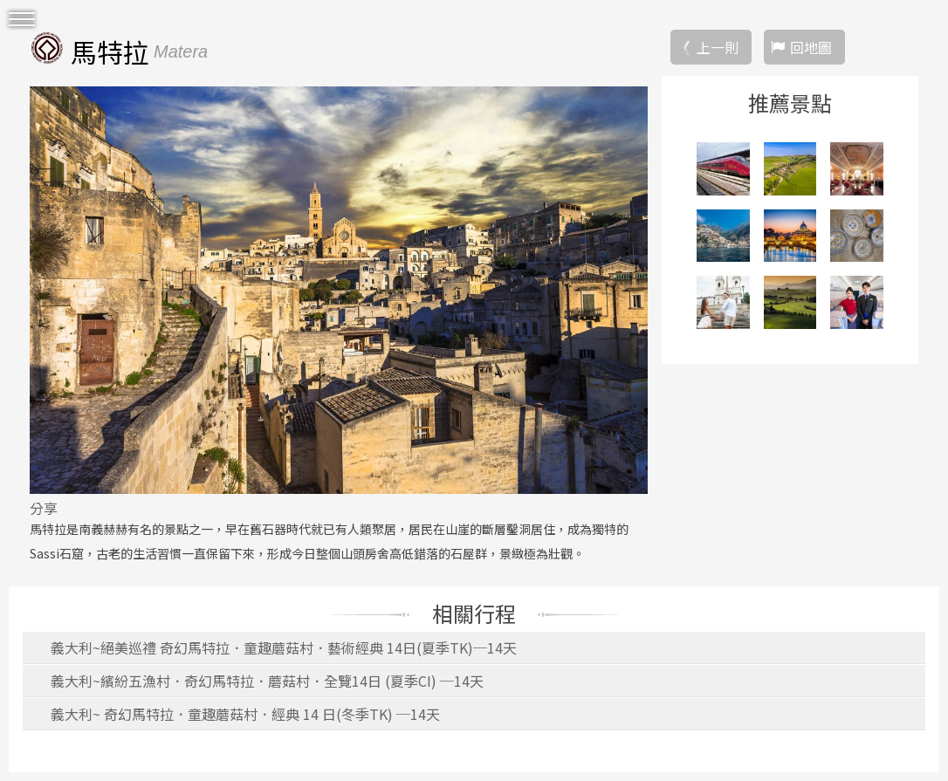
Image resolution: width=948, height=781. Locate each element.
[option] (339, 289)
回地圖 (811, 47)
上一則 (717, 47)
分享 (44, 507)
